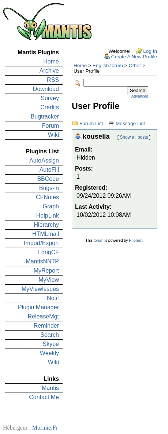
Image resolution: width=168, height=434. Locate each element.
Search (49, 335)
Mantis (50, 388)
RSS (53, 80)
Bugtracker (45, 116)
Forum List (91, 123)
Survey (50, 98)
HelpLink (47, 215)
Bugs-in (49, 188)
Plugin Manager (38, 307)
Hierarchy (46, 225)
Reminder (46, 325)
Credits (49, 107)
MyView (48, 280)
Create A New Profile (134, 56)
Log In (150, 51)
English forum (108, 65)
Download (46, 89)
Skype (51, 344)
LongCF (48, 252)
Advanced (139, 96)
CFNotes (47, 197)
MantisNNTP (42, 261)
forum (99, 240)
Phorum (135, 240)
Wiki (53, 135)
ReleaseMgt (43, 316)
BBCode (48, 179)
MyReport (46, 270)
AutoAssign (44, 160)
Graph (51, 206)
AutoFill (49, 170)
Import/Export (41, 243)
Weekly (49, 353)
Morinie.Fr (45, 427)
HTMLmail (45, 234)
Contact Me (44, 397)
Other (134, 65)
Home (51, 61)
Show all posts (134, 137)
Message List (130, 123)
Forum (50, 126)
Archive (49, 71)
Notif (53, 298)
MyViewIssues (40, 289)
